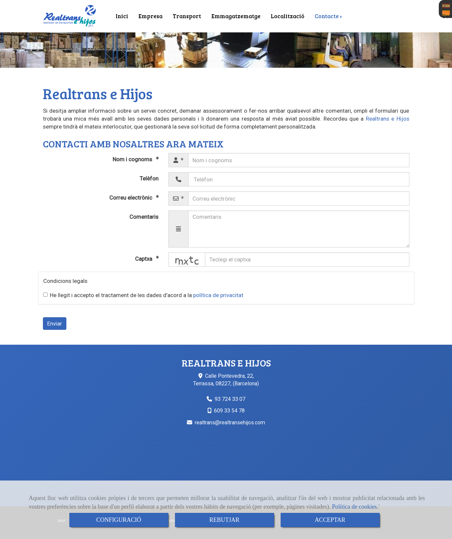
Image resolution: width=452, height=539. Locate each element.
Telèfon (149, 178)
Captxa (144, 258)
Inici (122, 16)
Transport (187, 16)
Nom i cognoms (133, 159)
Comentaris (143, 216)
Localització (287, 16)
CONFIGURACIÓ (118, 520)
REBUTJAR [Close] (224, 520)
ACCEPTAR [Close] (330, 520)
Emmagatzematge (236, 16)
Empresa (150, 16)
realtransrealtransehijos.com (230, 422)
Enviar (54, 323)
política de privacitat (218, 295)
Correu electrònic (131, 197)
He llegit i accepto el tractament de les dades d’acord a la (143, 295)
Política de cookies (354, 506)
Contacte (329, 16)
